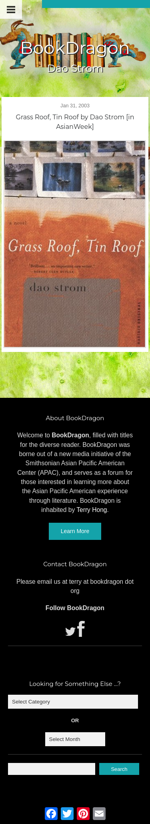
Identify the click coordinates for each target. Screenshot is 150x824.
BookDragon (75, 47)
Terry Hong (91, 509)
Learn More (75, 531)
